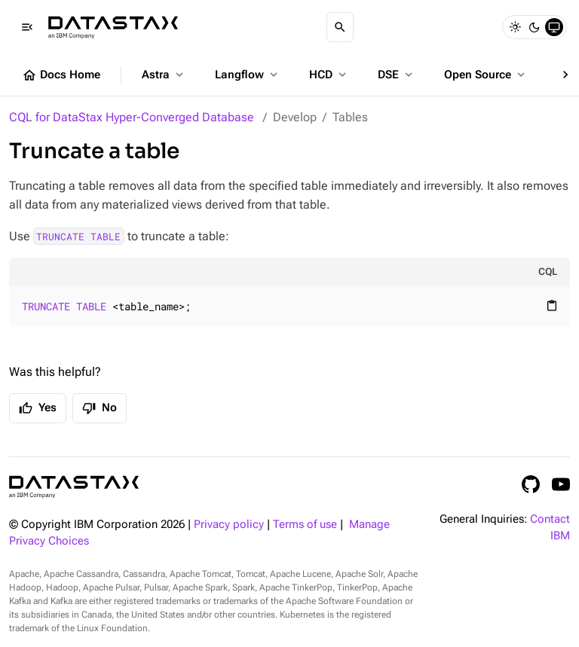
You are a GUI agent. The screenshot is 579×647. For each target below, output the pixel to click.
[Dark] (534, 27)
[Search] (340, 27)
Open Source (486, 74)
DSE (396, 74)
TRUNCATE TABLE (78, 236)
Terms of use (305, 524)
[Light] (515, 27)
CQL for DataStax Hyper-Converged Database (131, 117)
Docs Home (61, 75)
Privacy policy (229, 524)
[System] (554, 27)
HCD (329, 74)
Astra (164, 74)
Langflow (247, 74)
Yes (38, 408)
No (99, 408)
